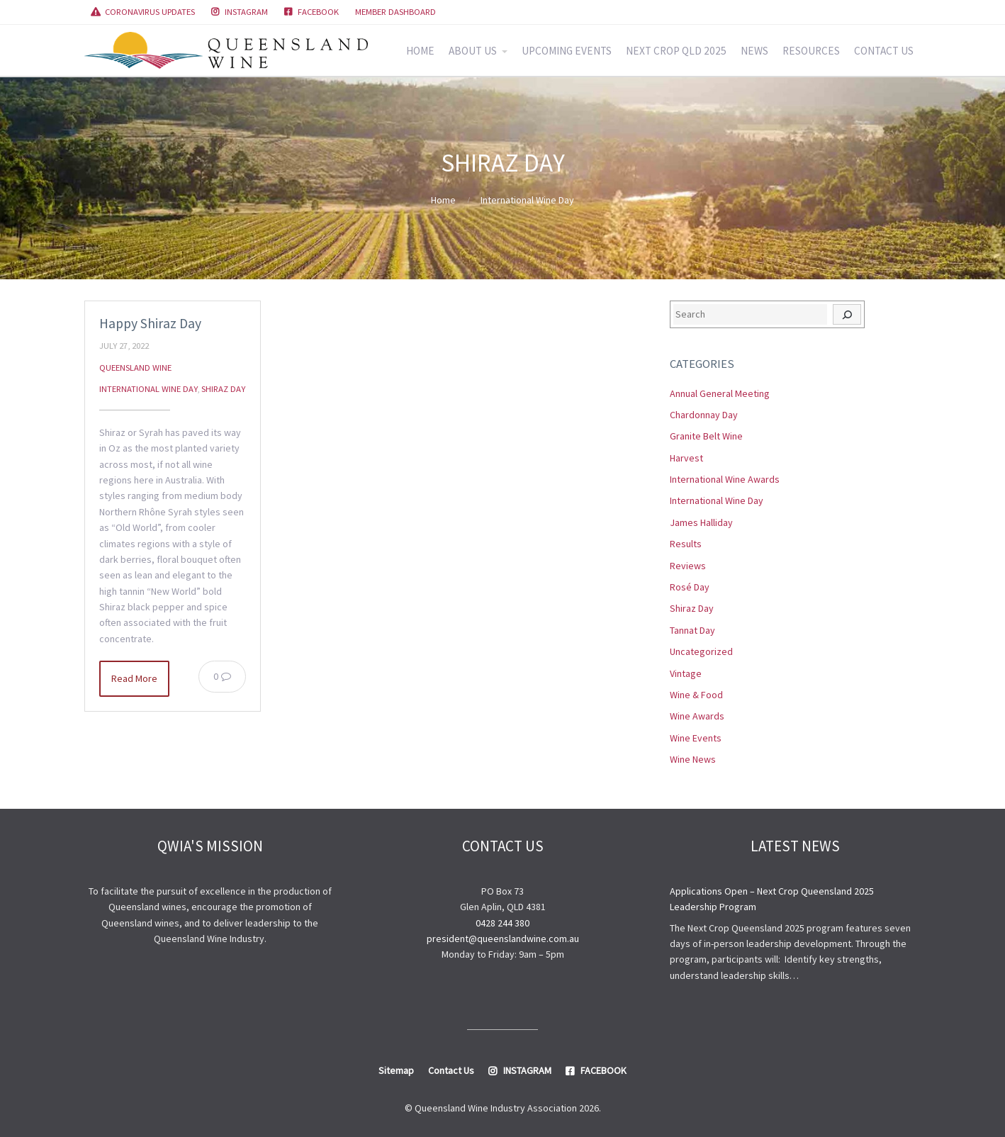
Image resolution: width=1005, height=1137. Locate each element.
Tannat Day (692, 630)
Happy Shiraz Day (150, 323)
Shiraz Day (223, 388)
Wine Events (696, 738)
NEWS (754, 50)
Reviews (688, 565)
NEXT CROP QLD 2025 (676, 50)
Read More (134, 678)
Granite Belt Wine (706, 436)
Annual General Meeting (720, 393)
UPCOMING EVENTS (567, 50)
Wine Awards (697, 716)
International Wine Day (527, 200)
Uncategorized (701, 651)
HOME (420, 50)
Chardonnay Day (704, 414)
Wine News (693, 759)
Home (443, 200)
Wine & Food (696, 694)
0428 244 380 (502, 923)
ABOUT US (473, 50)
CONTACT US (884, 50)
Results (686, 543)
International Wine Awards (725, 479)
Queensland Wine (135, 367)
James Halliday (701, 522)
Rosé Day (689, 587)
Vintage (686, 673)
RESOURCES (811, 50)
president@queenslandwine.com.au (503, 938)
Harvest (686, 458)
